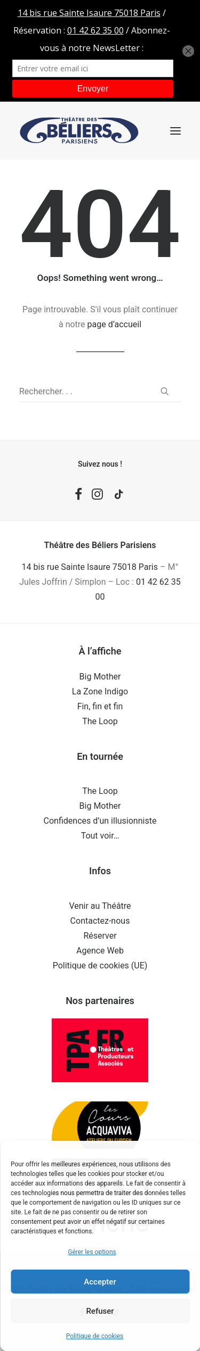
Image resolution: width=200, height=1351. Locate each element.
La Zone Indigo (100, 691)
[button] (175, 131)
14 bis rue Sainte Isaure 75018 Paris (90, 567)
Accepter (100, 1282)
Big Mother (100, 677)
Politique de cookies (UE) (100, 965)
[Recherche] (100, 391)
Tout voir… (100, 836)
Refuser (100, 1311)
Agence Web (100, 951)
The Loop (100, 721)
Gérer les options (92, 1252)
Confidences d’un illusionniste (100, 821)
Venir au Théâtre (100, 906)
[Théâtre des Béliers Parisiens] (79, 130)
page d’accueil (114, 324)
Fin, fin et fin (100, 706)
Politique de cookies (94, 1336)
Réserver (99, 936)
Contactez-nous (100, 921)
